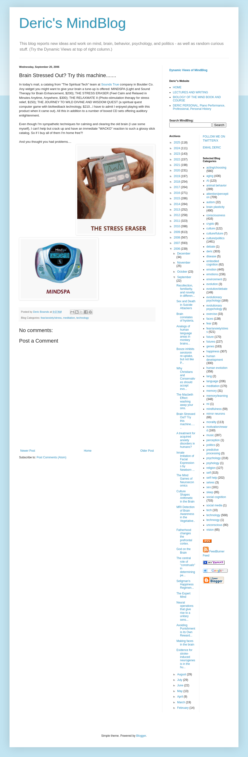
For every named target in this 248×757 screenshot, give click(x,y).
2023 (177, 153)
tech (209, 510)
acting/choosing (216, 167)
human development (215, 358)
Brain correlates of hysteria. (185, 317)
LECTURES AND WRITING (190, 92)
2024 (177, 148)
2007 (177, 243)
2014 (177, 204)
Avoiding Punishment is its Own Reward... (185, 630)
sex (209, 487)
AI (208, 180)
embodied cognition (213, 262)
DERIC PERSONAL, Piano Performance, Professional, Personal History (199, 107)
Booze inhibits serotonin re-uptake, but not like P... (185, 356)
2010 (177, 226)
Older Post (147, 450)
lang (209, 376)
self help (212, 477)
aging (210, 176)
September (184, 277)
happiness (213, 351)
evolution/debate (217, 289)
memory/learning (217, 395)
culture (211, 228)
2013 (177, 209)
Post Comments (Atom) (51, 457)
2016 (177, 193)
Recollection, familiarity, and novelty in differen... (185, 290)
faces (210, 318)
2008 (177, 237)
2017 (177, 187)
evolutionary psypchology (214, 307)
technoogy (213, 520)
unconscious (214, 525)
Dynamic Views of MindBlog (188, 70)
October (182, 271)
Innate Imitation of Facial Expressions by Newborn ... (185, 461)
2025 (177, 142)
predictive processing (213, 451)
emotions (212, 274)
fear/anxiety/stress (51, 317)
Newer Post (27, 450)
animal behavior (217, 185)
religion (211, 468)
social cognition (216, 497)
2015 (177, 198)
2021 (177, 165)
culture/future (215, 233)
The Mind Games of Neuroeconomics (185, 480)
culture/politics (216, 238)
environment (214, 279)
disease (211, 256)
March (181, 702)
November (183, 262)
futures (211, 341)
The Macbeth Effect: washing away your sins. (184, 401)
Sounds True (110, 84)
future (210, 337)
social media (214, 505)
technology (82, 317)
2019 (177, 176)
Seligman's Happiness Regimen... (185, 584)
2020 (177, 170)
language (212, 381)
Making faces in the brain (185, 642)
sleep (210, 492)
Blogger (141, 735)
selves (211, 482)
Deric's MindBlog (72, 23)
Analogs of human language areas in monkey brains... (184, 335)
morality (212, 422)
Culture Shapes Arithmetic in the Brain (185, 496)
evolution (212, 284)
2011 (177, 220)
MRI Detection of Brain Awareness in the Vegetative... (185, 515)
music (210, 435)
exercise (212, 314)
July (180, 680)
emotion (212, 269)
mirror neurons (216, 413)
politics (211, 445)
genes (210, 346)
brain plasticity (216, 207)
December (183, 253)
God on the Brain (183, 550)
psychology (214, 458)
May (180, 691)
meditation (69, 317)
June (180, 685)
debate (211, 246)
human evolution (217, 368)
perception (213, 440)
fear (209, 323)
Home (88, 450)
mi (208, 404)
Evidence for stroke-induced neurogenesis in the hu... (185, 658)
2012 (177, 215)
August (182, 674)
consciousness (216, 215)
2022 (177, 159)
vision (210, 529)
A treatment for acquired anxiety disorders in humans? (185, 440)
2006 (177, 248)
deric (210, 251)
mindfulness (214, 409)
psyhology (213, 463)
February (183, 707)
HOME (177, 87)
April (180, 696)
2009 (177, 232)
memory (212, 390)
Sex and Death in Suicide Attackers (185, 305)
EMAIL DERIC (212, 147)
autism (211, 202)
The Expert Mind (183, 595)
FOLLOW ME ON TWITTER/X (214, 138)
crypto (210, 223)
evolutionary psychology (214, 299)
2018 (177, 181)
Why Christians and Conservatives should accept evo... (185, 379)
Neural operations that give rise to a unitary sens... (184, 611)
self (209, 472)
